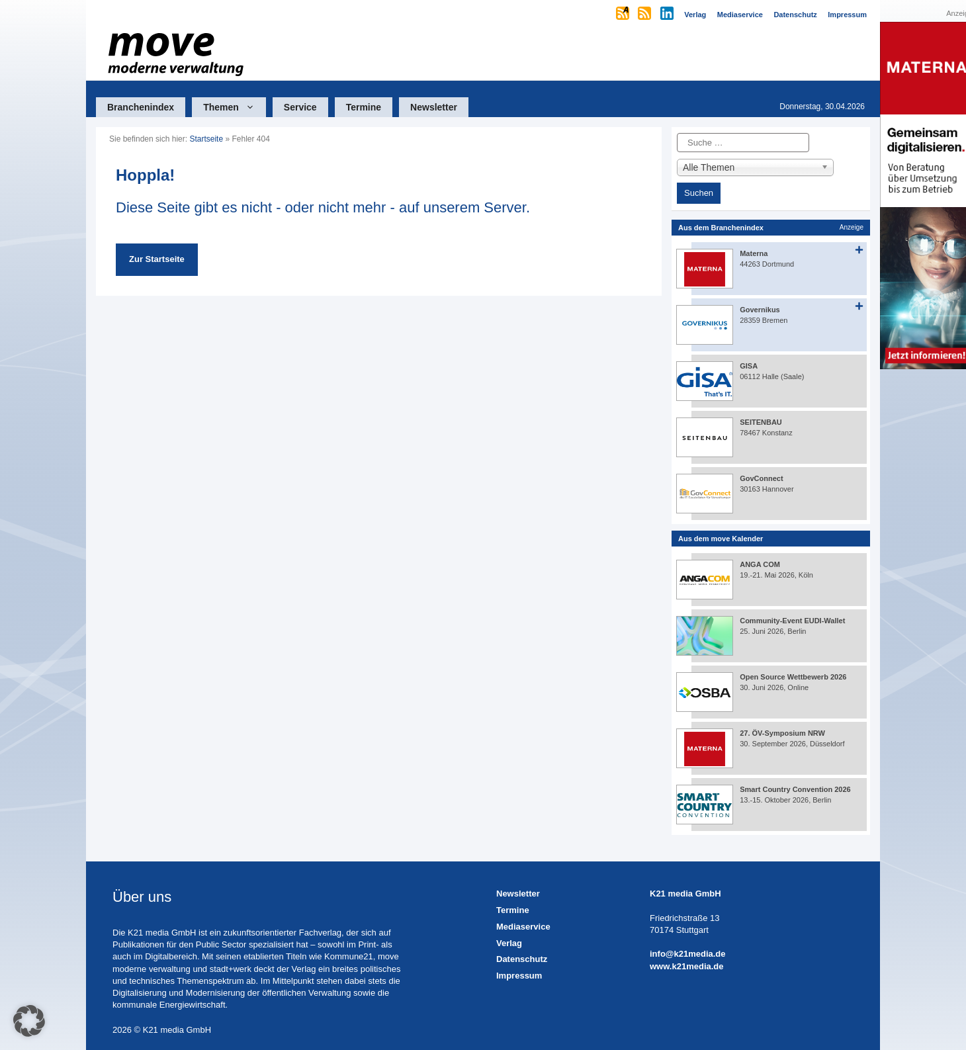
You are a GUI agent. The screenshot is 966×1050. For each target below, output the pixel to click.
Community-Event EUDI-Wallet (792, 621)
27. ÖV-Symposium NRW (782, 733)
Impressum (519, 976)
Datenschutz (521, 959)
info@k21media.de (688, 954)
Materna (754, 253)
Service (300, 107)
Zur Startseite (157, 259)
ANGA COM (760, 564)
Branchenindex (140, 107)
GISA (749, 366)
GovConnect (761, 478)
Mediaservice (523, 927)
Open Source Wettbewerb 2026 (793, 677)
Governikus (760, 310)
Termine (363, 107)
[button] (29, 1021)
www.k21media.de (687, 966)
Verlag (509, 943)
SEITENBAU (761, 422)
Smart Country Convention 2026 (795, 789)
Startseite (206, 139)
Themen (234, 107)
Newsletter (433, 107)
